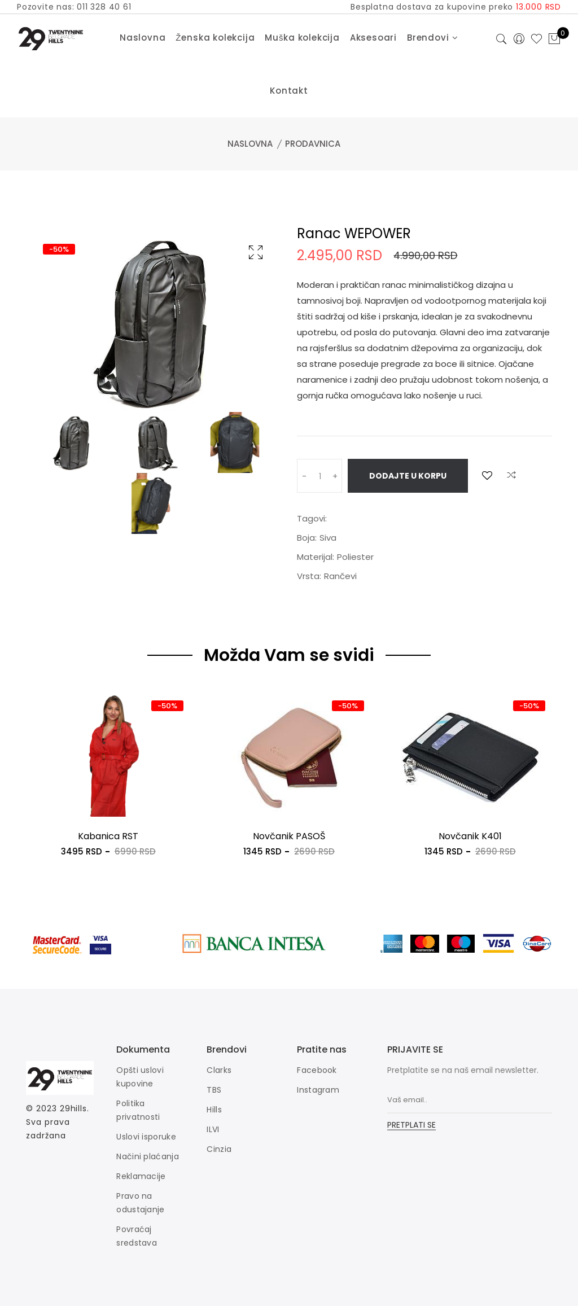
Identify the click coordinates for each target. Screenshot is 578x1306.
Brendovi (432, 37)
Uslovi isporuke (146, 1136)
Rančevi (340, 576)
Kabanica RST (108, 836)
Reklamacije (140, 1176)
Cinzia (219, 1149)
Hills (214, 1109)
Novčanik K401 (470, 836)
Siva (327, 538)
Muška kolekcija (302, 37)
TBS (214, 1089)
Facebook (316, 1070)
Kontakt (289, 91)
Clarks (219, 1070)
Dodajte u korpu (407, 475)
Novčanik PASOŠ (289, 836)
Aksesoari (373, 37)
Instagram (318, 1089)
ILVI (213, 1129)
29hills (73, 1108)
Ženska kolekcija (215, 37)
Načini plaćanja (147, 1156)
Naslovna (142, 37)
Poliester (355, 557)
